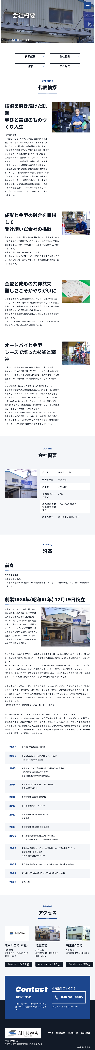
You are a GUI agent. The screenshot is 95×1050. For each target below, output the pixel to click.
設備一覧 (73, 1033)
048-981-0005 (69, 996)
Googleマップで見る (18, 964)
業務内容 (60, 1033)
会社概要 (65, 56)
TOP (15, 40)
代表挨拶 (30, 56)
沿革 (30, 66)
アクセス (65, 66)
